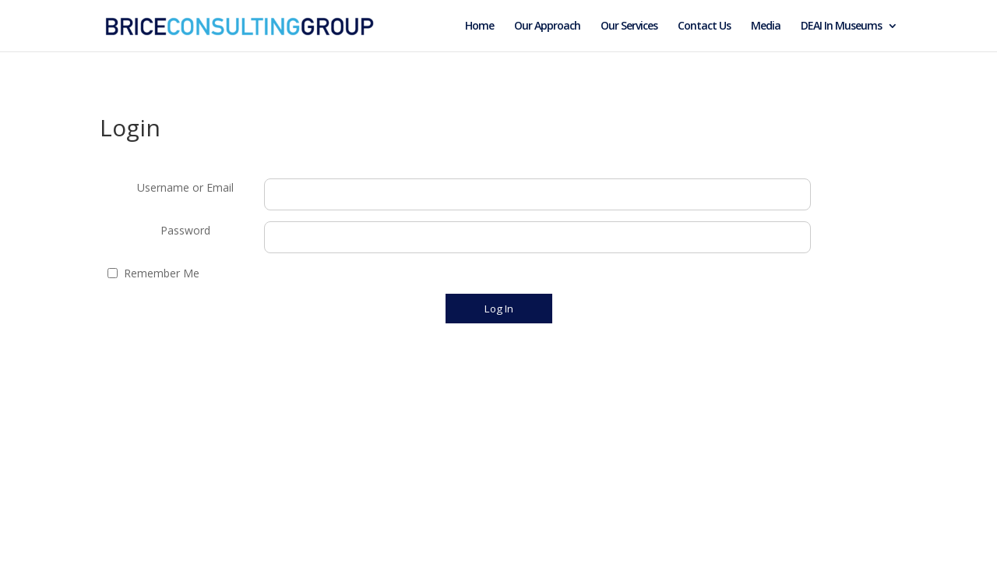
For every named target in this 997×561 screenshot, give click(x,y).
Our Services (629, 26)
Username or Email (185, 187)
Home (479, 26)
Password (185, 230)
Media (765, 26)
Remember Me (161, 273)
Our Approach (547, 26)
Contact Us (704, 26)
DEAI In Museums (841, 26)
